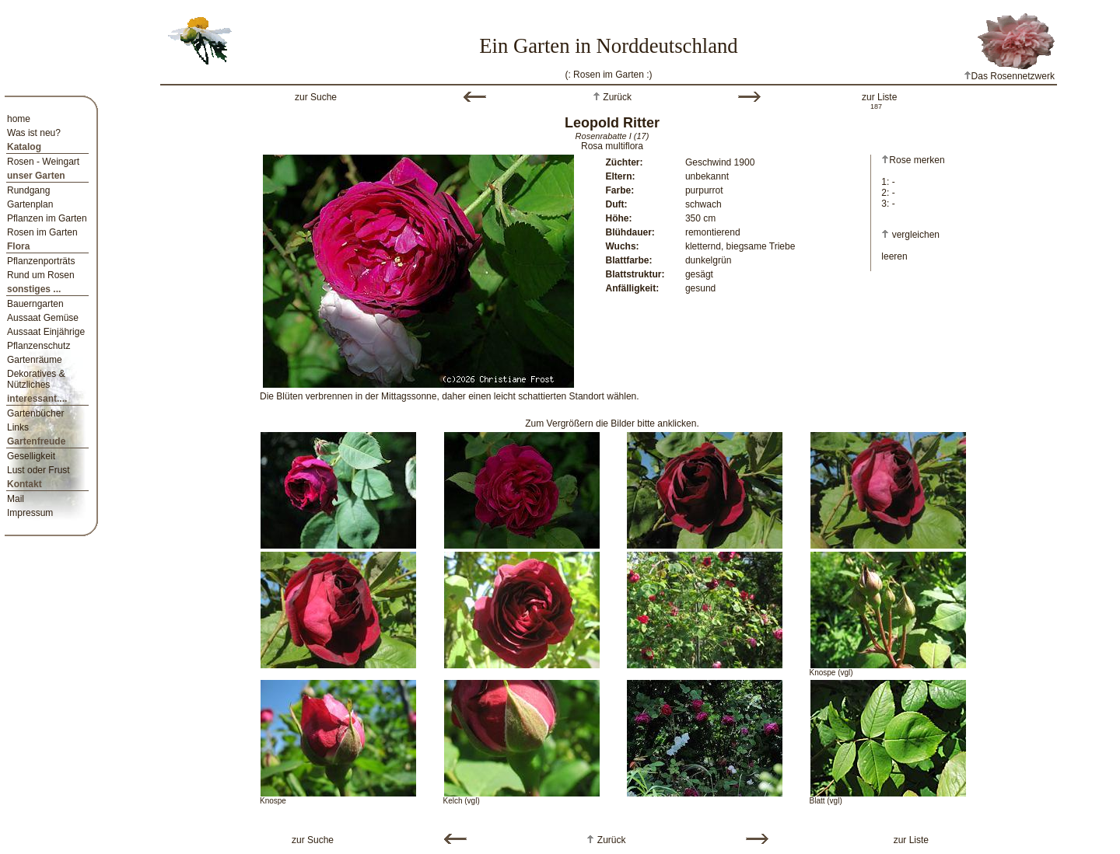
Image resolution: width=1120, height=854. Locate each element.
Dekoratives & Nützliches (36, 379)
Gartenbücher (35, 413)
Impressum (30, 512)
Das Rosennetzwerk (1009, 76)
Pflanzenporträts (41, 261)
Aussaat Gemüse (43, 317)
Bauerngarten (35, 303)
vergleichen (916, 234)
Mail (15, 498)
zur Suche (316, 97)
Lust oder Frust (38, 470)
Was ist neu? (34, 132)
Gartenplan (30, 204)
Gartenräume (34, 359)
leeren (894, 256)
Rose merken (912, 160)
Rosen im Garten (42, 232)
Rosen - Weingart (43, 161)
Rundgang (28, 190)
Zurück (616, 97)
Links (18, 427)
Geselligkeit (31, 456)
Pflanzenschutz (38, 345)
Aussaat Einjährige (46, 331)
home (18, 118)
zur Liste (879, 97)
